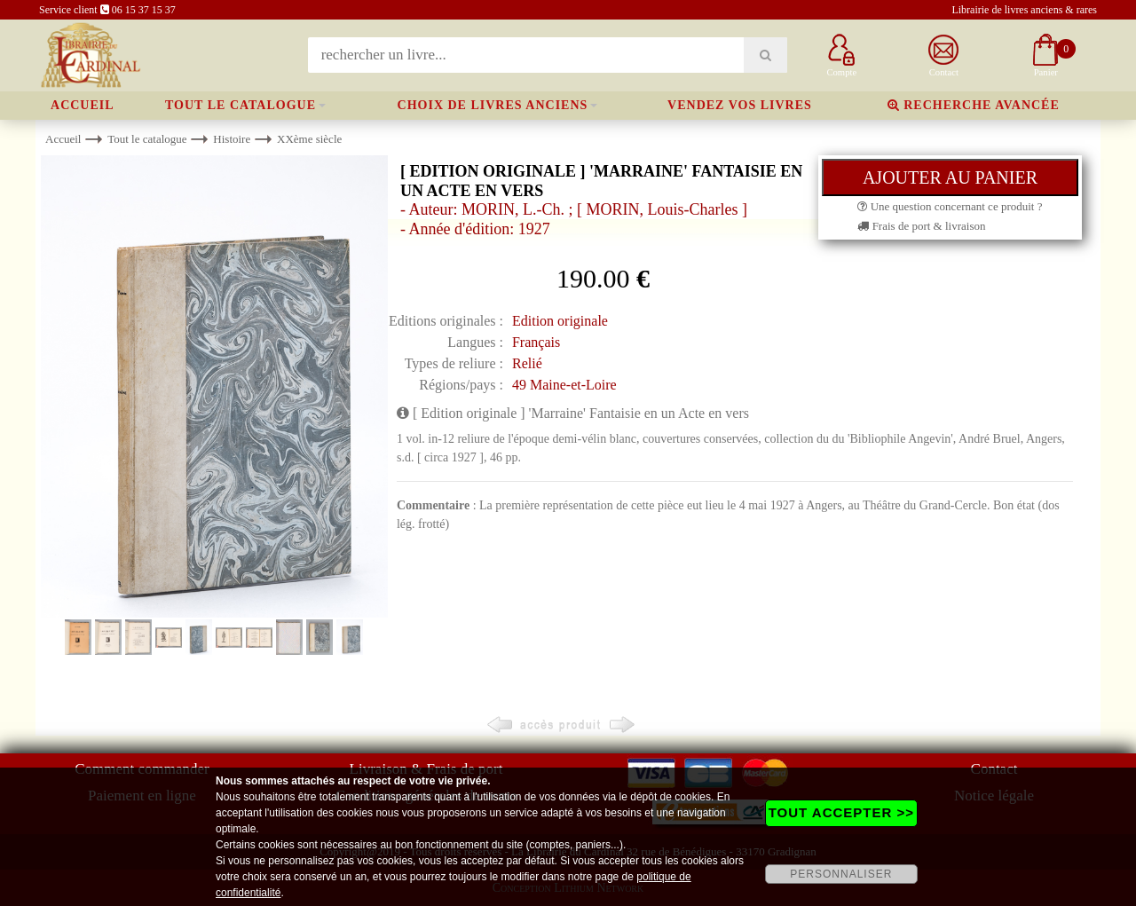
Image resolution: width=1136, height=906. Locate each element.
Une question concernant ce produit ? (949, 206)
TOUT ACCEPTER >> (841, 812)
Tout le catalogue (240, 105)
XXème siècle (309, 139)
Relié (527, 363)
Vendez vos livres (739, 105)
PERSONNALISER (841, 874)
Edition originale (560, 320)
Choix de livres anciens (493, 105)
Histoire (231, 139)
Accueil (82, 105)
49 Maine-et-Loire (564, 384)
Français (536, 342)
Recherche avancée (974, 105)
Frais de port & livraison (921, 225)
